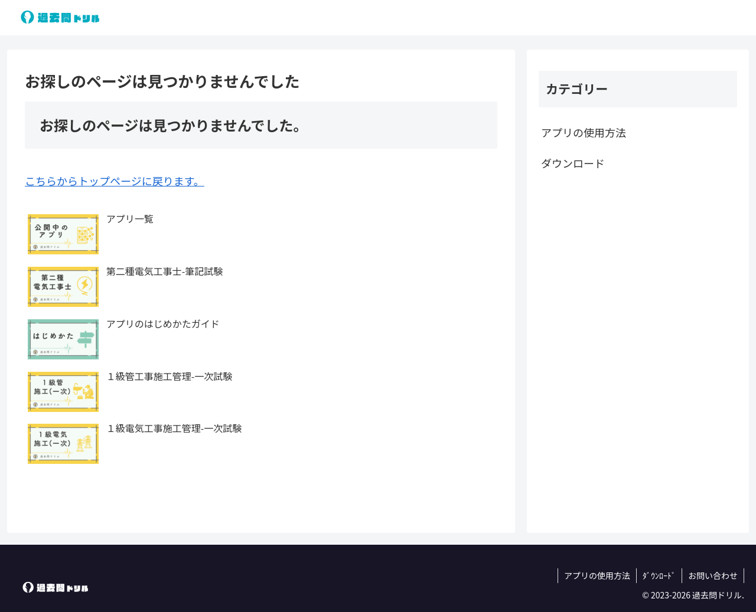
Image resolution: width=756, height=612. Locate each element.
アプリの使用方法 (583, 132)
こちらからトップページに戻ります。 (114, 180)
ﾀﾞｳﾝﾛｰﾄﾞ (659, 575)
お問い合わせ (713, 575)
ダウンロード (573, 163)
